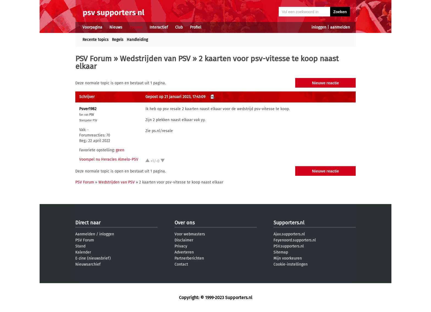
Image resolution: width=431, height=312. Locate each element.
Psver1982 (87, 109)
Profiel (195, 27)
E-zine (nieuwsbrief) (93, 258)
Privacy (181, 246)
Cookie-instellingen (290, 264)
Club (179, 27)
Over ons (185, 223)
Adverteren (184, 252)
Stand (80, 246)
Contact (181, 264)
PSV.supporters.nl (288, 246)
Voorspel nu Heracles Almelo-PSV (108, 159)
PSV (91, 114)
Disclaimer (184, 240)
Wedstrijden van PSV (155, 58)
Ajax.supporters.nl (289, 234)
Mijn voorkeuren (287, 258)
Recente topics (95, 39)
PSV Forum (93, 58)
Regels (117, 39)
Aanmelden (85, 234)
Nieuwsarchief (88, 264)
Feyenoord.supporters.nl (294, 240)
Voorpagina (92, 27)
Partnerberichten (189, 258)
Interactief (159, 27)
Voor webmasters (190, 234)
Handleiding (137, 39)
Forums (135, 27)
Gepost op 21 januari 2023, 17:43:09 (175, 96)
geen (120, 150)
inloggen (318, 27)
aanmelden (340, 27)
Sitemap (280, 252)
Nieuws (115, 27)
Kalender (83, 252)
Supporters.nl (288, 223)
